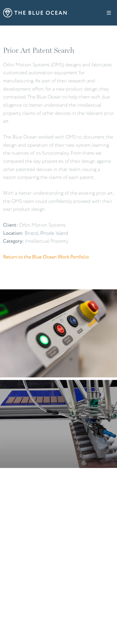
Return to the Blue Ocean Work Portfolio (46, 257)
